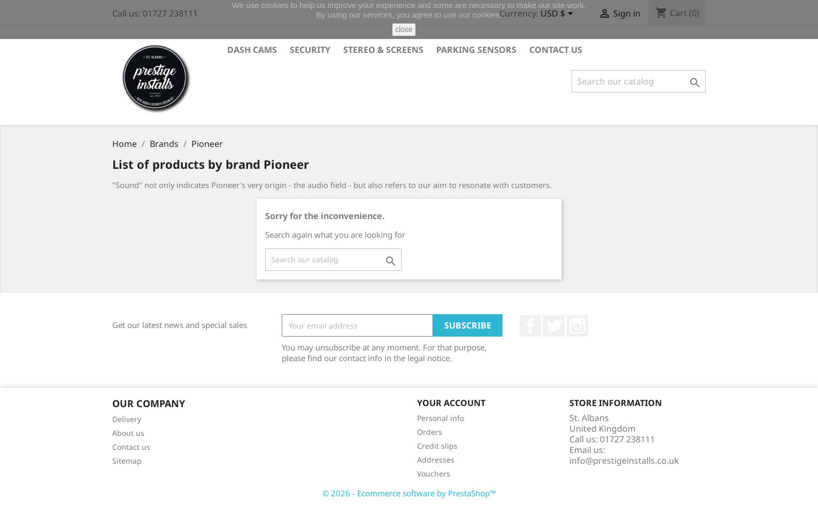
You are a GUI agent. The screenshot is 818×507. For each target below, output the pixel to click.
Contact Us (555, 50)
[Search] (639, 81)
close (404, 29)
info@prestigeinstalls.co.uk (624, 460)
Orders (429, 432)
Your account (451, 403)
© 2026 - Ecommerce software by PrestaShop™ (409, 493)
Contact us (131, 447)
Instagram (577, 326)
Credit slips (437, 446)
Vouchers (433, 474)
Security (310, 50)
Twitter (554, 326)
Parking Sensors (476, 50)
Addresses (435, 460)
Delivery (126, 419)
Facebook (530, 326)
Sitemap (127, 461)
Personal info (440, 418)
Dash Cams (252, 50)
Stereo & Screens (383, 50)
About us (128, 433)
